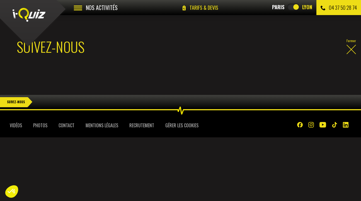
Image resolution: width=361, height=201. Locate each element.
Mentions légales (102, 125)
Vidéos (16, 125)
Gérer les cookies (181, 125)
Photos (40, 125)
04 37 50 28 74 (339, 7)
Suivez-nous (16, 102)
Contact (66, 125)
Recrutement (141, 125)
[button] (11, 191)
